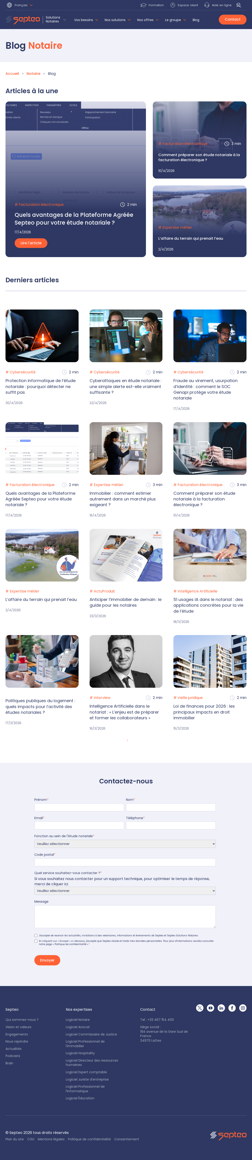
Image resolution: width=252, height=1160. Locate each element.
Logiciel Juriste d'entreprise (87, 1079)
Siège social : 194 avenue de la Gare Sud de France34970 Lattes (164, 1034)
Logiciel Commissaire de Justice (91, 1034)
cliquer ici (59, 884)
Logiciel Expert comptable (86, 1072)
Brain (9, 1063)
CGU (30, 1139)
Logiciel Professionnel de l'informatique (85, 1088)
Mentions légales (51, 1139)
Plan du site (14, 1139)
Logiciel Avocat (78, 1027)
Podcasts (12, 1056)
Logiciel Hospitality (80, 1053)
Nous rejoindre (16, 1041)
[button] (20, 5)
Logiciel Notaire (78, 1020)
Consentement (126, 1139)
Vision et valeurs (18, 1027)
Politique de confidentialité (89, 1139)
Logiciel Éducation (80, 1098)
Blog (196, 20)
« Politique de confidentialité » (70, 944)
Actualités (13, 1049)
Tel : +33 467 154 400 (157, 1020)
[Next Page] (127, 740)
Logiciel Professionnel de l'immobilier (85, 1043)
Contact (233, 19)
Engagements (16, 1034)
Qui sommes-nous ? (21, 1020)
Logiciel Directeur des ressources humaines (92, 1062)
